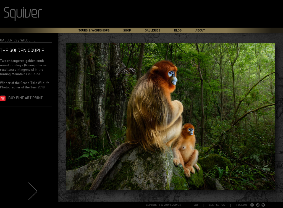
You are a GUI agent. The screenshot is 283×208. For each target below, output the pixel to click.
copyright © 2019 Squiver (163, 205)
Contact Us (217, 205)
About (200, 30)
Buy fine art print (25, 98)
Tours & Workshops (93, 30)
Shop (127, 30)
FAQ (195, 205)
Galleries (152, 30)
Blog (178, 30)
